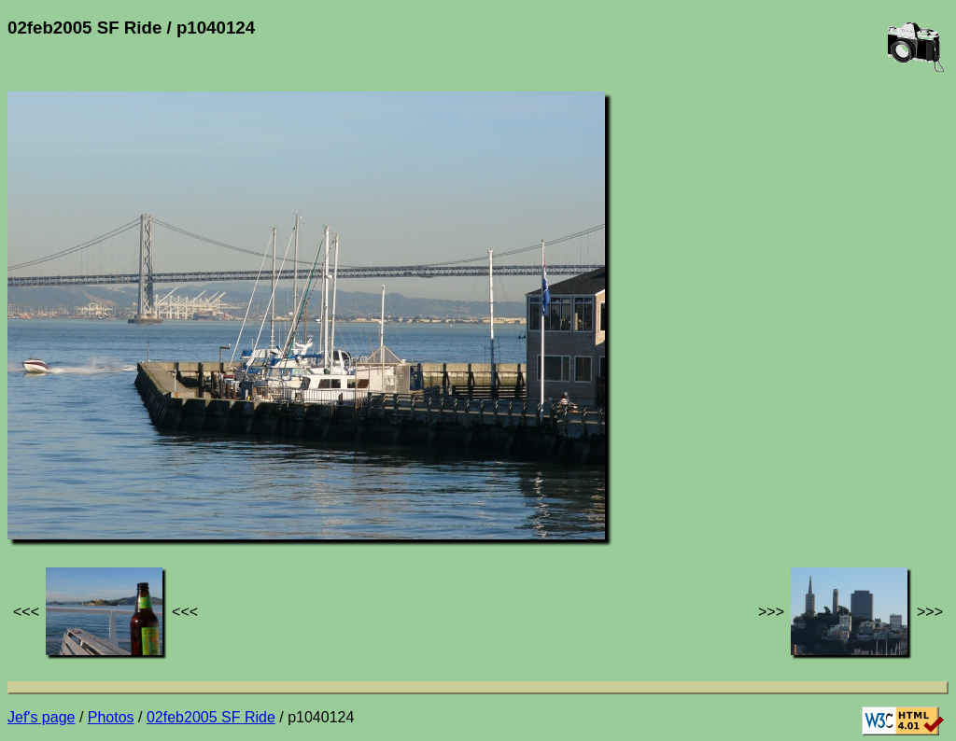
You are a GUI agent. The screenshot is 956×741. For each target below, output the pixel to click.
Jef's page (41, 717)
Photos (111, 717)
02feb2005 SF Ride (211, 717)
